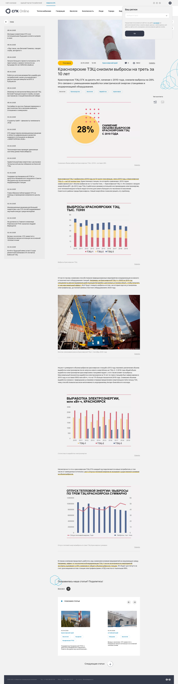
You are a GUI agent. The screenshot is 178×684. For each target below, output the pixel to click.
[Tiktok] (160, 3)
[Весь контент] (155, 102)
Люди (101, 11)
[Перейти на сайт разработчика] (168, 679)
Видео (121, 11)
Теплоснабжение (44, 11)
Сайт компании (11, 3)
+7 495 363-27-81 (67, 679)
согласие (156, 23)
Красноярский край (109, 63)
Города (111, 11)
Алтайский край (113, 633)
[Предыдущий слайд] (129, 602)
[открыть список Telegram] (157, 3)
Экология (73, 11)
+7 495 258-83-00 (49, 679)
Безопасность (88, 11)
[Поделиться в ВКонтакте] (64, 589)
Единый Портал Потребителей (31, 3)
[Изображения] (162, 102)
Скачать (152, 63)
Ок (135, 33)
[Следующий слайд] (135, 602)
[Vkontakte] (154, 3)
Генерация (60, 11)
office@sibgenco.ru (88, 679)
